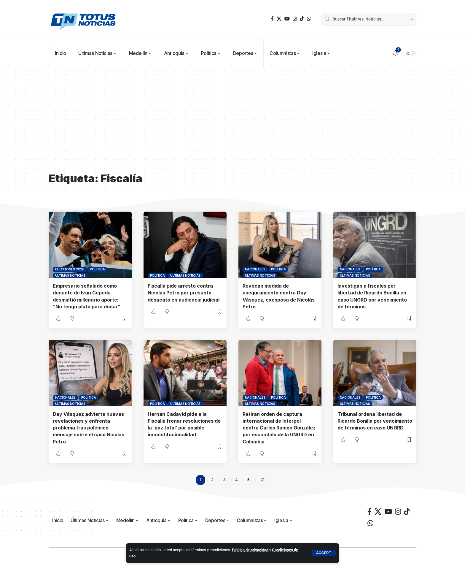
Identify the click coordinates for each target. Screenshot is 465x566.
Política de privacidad (250, 550)
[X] (279, 19)
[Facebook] (272, 19)
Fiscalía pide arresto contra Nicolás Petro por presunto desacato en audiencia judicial (183, 292)
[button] (324, 553)
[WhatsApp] (309, 19)
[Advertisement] (232, 124)
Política (97, 269)
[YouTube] (287, 19)
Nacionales (255, 269)
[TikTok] (301, 19)
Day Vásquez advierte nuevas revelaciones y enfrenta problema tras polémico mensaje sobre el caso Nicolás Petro (88, 428)
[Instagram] (294, 19)
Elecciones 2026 (70, 269)
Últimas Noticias (70, 275)
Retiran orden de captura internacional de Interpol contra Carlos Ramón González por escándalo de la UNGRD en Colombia (279, 428)
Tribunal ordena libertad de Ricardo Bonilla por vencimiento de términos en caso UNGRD (374, 421)
